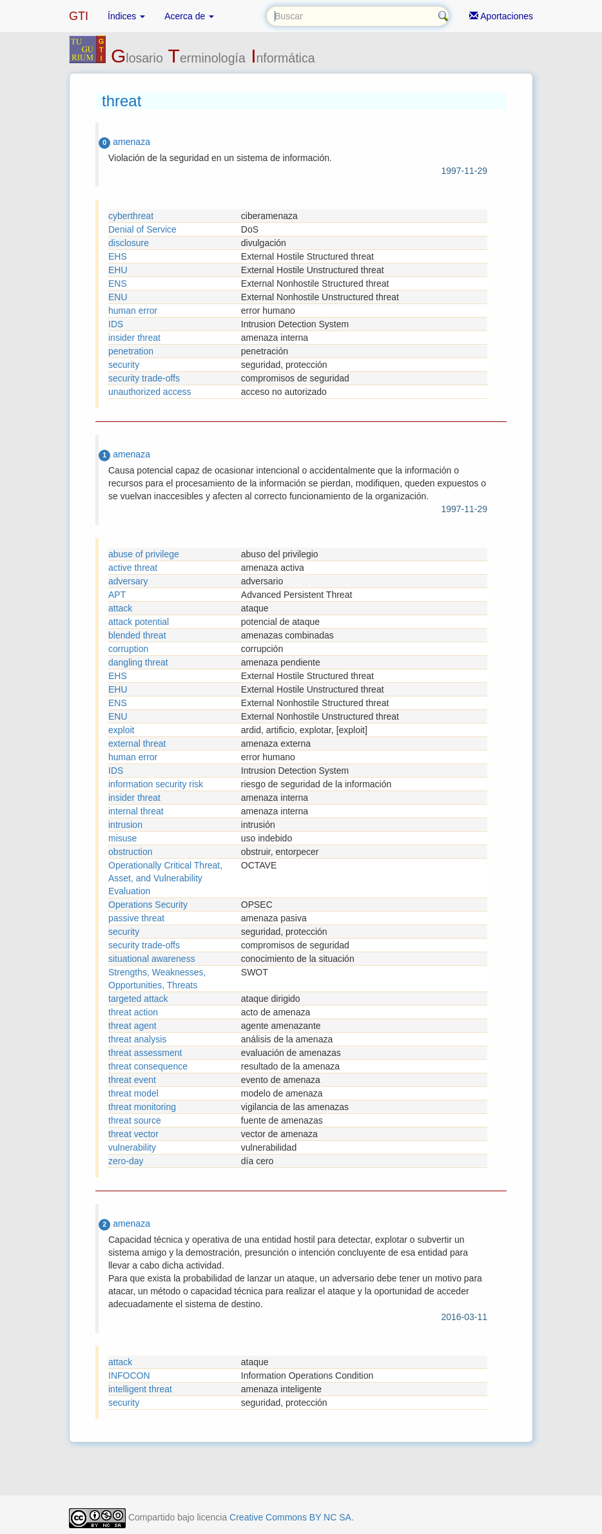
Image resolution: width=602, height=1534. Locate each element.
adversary (128, 581)
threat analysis (137, 1039)
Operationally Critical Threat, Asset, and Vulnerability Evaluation (165, 878)
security (123, 365)
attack (120, 608)
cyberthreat (130, 216)
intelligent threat (140, 1389)
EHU (118, 270)
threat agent (132, 1026)
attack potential (138, 622)
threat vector (133, 1134)
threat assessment (145, 1053)
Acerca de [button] (189, 16)
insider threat (134, 337)
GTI (78, 16)
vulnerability (132, 1147)
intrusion (125, 825)
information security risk (155, 784)
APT (117, 595)
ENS (117, 283)
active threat (132, 567)
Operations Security (148, 904)
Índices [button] (126, 16)
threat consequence (148, 1066)
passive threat (136, 918)
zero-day (125, 1161)
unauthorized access (149, 392)
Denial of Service (142, 229)
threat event (132, 1080)
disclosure (128, 243)
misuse (122, 838)
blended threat (137, 635)
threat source (134, 1120)
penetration (130, 351)
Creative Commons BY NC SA (290, 1517)
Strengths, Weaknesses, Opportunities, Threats (157, 978)
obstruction (130, 852)
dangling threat (138, 662)
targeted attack (138, 998)
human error (132, 310)
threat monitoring (142, 1107)
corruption (128, 649)
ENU (118, 297)
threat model (133, 1093)
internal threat (136, 811)
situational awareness (151, 959)
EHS (117, 256)
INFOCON (129, 1375)
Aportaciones (501, 16)
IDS (115, 324)
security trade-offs (144, 378)
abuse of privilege (143, 554)
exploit (121, 730)
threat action (133, 1012)
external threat (137, 743)
